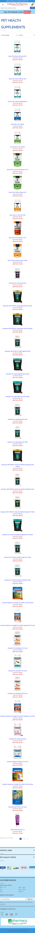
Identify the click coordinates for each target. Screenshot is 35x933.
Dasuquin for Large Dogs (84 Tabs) (17, 419)
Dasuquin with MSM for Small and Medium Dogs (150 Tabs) (17, 512)
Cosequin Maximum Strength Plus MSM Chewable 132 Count (17, 716)
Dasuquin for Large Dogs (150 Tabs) (17, 442)
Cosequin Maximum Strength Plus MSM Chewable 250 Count (17, 625)
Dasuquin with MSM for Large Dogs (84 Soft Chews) (17, 306)
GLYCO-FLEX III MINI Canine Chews (17, 260)
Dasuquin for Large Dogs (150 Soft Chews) (17, 396)
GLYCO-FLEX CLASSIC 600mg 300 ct (17, 101)
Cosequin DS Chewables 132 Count (17, 648)
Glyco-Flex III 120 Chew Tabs (18, 215)
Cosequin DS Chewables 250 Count (17, 693)
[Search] (15, 8)
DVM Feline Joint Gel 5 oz (18, 829)
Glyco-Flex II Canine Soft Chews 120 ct (17, 169)
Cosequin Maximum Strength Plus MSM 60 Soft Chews (17, 784)
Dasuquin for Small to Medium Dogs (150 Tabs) (17, 557)
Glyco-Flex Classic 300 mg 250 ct (17, 56)
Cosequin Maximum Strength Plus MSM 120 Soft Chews (17, 602)
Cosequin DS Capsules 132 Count (17, 671)
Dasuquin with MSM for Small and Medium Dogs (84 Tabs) (17, 489)
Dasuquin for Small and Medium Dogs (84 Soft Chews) (17, 534)
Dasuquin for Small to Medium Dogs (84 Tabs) (17, 580)
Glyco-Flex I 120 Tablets (17, 124)
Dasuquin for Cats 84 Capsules (17, 283)
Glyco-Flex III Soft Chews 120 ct (17, 237)
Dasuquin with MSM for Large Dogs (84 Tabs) (17, 351)
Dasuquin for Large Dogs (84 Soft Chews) (17, 374)
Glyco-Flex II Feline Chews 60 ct (17, 192)
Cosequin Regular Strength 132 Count (17, 761)
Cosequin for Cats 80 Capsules (17, 739)
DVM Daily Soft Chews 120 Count (17, 807)
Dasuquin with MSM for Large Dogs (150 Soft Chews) (17, 328)
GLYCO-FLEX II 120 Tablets (17, 147)
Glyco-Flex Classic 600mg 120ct (17, 79)
